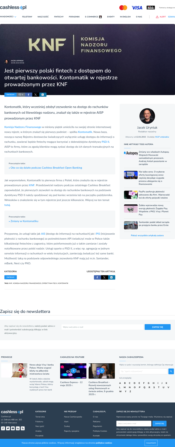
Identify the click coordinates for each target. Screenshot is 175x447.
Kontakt (96, 435)
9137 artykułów (162, 137)
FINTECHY (10, 95)
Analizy (38, 431)
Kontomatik (85, 131)
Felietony (27, 16)
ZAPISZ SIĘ (157, 327)
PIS (98, 233)
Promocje (6, 357)
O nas (139, 16)
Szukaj (67, 426)
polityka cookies (104, 442)
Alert (66, 421)
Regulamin (97, 426)
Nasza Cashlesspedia (73, 416)
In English (125, 16)
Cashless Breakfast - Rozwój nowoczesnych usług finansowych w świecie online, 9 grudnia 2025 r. (101, 388)
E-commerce (91, 16)
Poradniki (74, 16)
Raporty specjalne (71, 431)
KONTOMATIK (63, 283)
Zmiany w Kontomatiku (23, 221)
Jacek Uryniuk (17, 61)
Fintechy (59, 16)
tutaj (7, 204)
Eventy (111, 16)
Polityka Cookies (100, 431)
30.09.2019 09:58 (17, 63)
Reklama (96, 421)
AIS (43, 233)
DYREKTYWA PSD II (49, 283)
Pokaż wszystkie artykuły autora (147, 235)
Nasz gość (43, 16)
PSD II (105, 141)
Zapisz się (159, 423)
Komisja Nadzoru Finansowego (22, 126)
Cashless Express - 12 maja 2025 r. (71, 384)
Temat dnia (40, 416)
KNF (37, 118)
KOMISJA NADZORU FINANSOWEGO (27, 283)
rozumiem (151, 442)
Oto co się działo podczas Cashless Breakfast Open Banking (45, 167)
